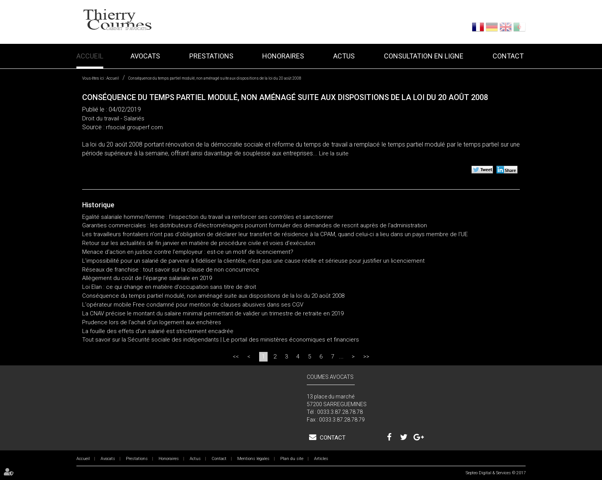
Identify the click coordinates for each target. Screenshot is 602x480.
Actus (344, 56)
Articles (321, 458)
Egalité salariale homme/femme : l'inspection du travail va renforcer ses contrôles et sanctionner (207, 216)
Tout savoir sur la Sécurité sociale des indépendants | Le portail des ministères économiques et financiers (220, 339)
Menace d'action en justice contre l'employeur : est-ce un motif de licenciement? (187, 251)
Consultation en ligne (423, 56)
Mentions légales (253, 458)
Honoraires (283, 56)
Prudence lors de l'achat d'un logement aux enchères (151, 322)
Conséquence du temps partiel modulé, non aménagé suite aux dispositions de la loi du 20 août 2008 (214, 78)
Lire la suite (334, 153)
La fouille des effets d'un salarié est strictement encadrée (157, 331)
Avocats (145, 56)
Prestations (211, 56)
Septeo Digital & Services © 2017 (496, 472)
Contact (508, 56)
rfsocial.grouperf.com (134, 127)
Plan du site (291, 458)
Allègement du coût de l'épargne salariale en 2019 (147, 278)
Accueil (89, 56)
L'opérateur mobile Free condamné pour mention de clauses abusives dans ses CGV (192, 304)
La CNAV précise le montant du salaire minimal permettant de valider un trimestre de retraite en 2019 (213, 313)
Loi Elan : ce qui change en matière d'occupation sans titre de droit (169, 286)
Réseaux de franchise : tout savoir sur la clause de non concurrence (170, 269)
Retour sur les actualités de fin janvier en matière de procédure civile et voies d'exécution (198, 243)
